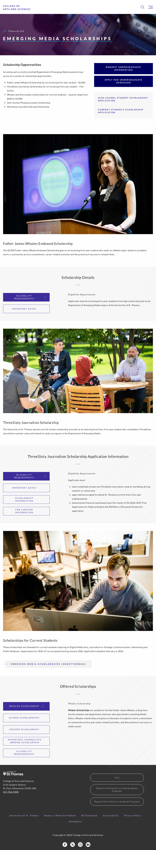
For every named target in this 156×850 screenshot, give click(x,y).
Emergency (75, 821)
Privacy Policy (132, 815)
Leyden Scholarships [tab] (26, 717)
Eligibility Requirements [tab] (30, 297)
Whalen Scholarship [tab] (26, 706)
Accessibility (111, 815)
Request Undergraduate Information (123, 68)
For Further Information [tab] (30, 511)
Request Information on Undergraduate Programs (117, 789)
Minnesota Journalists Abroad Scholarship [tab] (27, 741)
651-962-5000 (11, 792)
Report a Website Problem (60, 815)
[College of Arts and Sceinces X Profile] (72, 844)
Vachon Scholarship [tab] (26, 729)
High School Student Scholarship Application (123, 99)
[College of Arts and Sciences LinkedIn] (88, 844)
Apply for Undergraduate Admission (124, 81)
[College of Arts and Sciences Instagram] (80, 844)
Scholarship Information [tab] (30, 499)
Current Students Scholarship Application (120, 111)
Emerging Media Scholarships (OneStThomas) (48, 664)
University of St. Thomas (24, 815)
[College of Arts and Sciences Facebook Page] (64, 844)
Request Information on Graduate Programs (117, 801)
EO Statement (89, 815)
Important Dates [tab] (26, 309)
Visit (117, 777)
